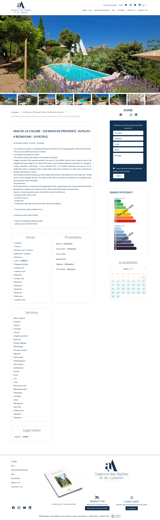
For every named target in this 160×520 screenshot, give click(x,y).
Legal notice (93, 516)
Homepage (15, 112)
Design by (115, 516)
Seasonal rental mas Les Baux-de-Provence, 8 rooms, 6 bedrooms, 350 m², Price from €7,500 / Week (45, 116)
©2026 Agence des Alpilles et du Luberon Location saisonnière (62, 516)
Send (118, 176)
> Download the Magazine (63, 504)
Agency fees (104, 516)
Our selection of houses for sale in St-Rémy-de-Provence (43, 112)
